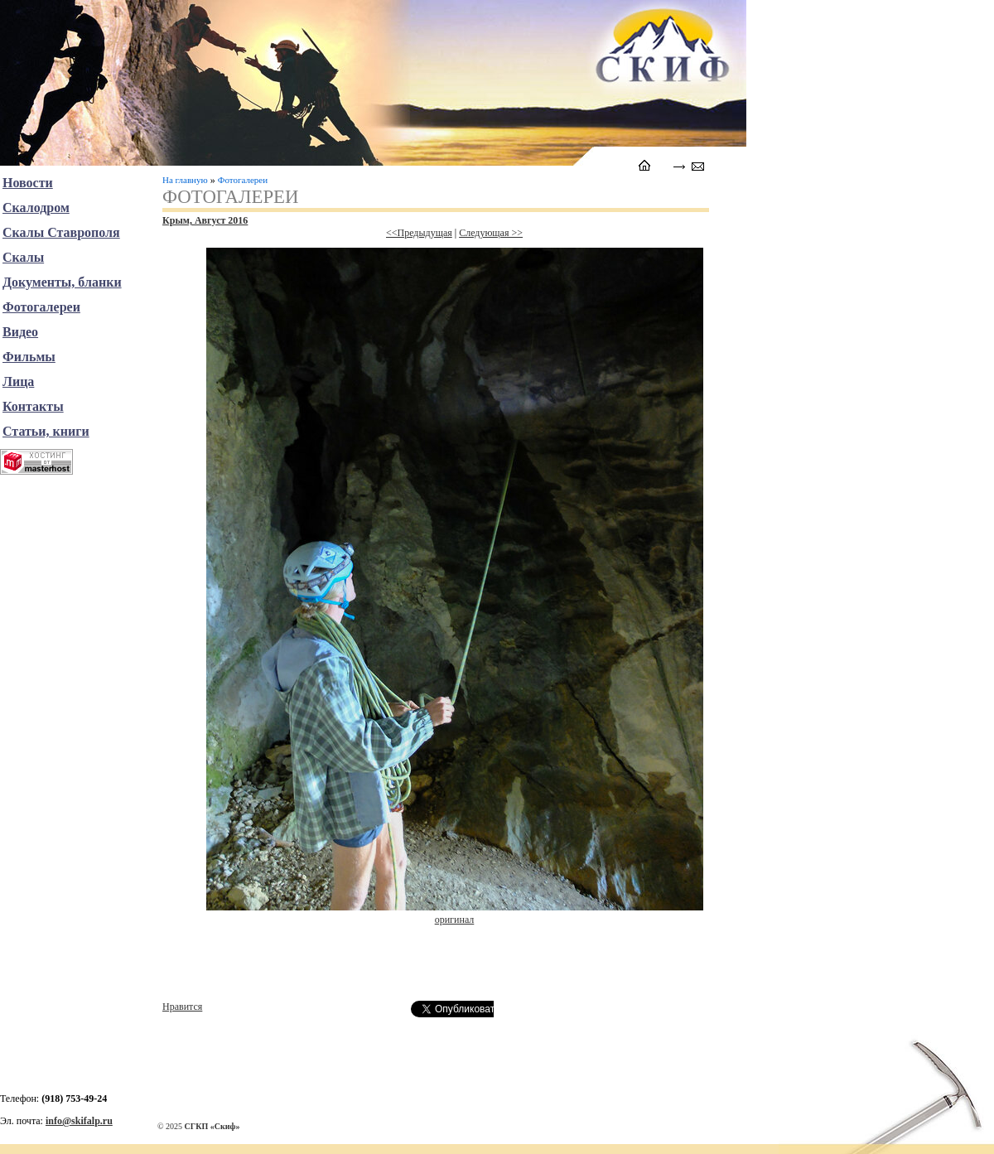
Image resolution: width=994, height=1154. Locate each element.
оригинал (455, 919)
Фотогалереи (243, 180)
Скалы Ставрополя (61, 232)
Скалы (23, 257)
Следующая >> (491, 233)
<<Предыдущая (419, 233)
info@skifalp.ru (79, 1121)
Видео (20, 332)
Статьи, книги (45, 431)
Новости (27, 183)
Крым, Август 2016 (205, 220)
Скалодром (36, 207)
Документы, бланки (62, 282)
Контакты (33, 406)
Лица (18, 381)
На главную (185, 180)
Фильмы (28, 357)
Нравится (182, 1006)
